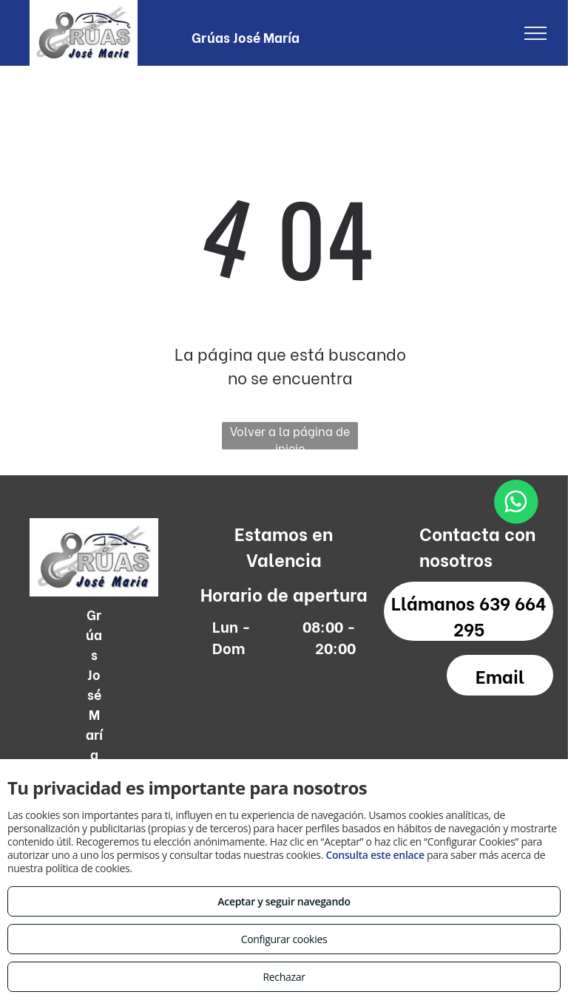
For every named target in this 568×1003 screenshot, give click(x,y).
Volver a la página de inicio (290, 435)
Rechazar (284, 977)
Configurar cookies (284, 939)
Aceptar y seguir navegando (283, 901)
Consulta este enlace (374, 855)
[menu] (535, 33)
